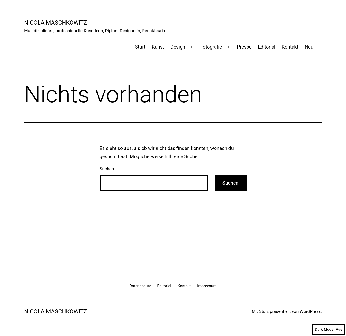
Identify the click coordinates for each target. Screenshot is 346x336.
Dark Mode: (328, 329)
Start (140, 47)
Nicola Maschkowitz (55, 22)
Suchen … (109, 168)
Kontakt (290, 47)
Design (177, 47)
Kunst (158, 47)
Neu (309, 47)
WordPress (310, 311)
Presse (244, 47)
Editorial (266, 47)
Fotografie (211, 47)
